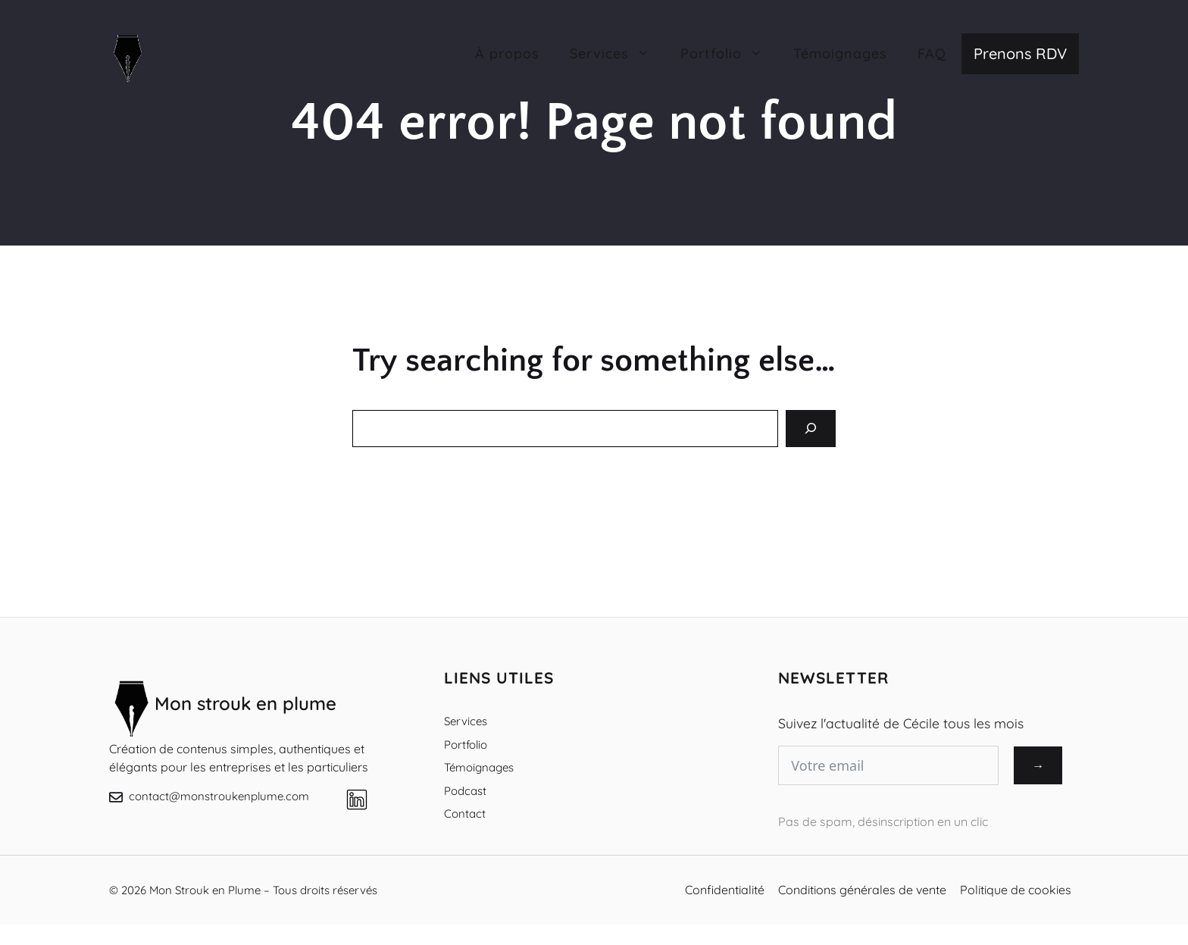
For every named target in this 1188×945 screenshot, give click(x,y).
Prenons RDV (1020, 53)
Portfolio (465, 744)
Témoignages (840, 53)
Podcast (465, 791)
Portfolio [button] (729, 53)
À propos (507, 53)
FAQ (932, 53)
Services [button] (617, 53)
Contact (465, 813)
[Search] (811, 428)
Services (465, 721)
